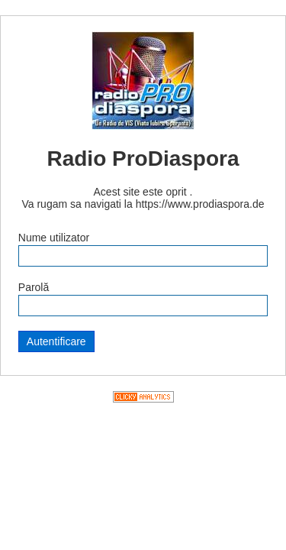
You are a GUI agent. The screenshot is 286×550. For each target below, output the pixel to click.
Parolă (33, 287)
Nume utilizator (53, 237)
